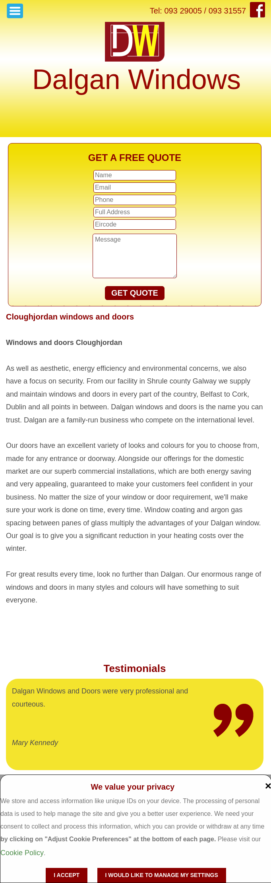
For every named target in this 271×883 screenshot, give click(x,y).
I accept (66, 875)
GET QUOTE (134, 293)
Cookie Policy (22, 853)
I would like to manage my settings (161, 875)
